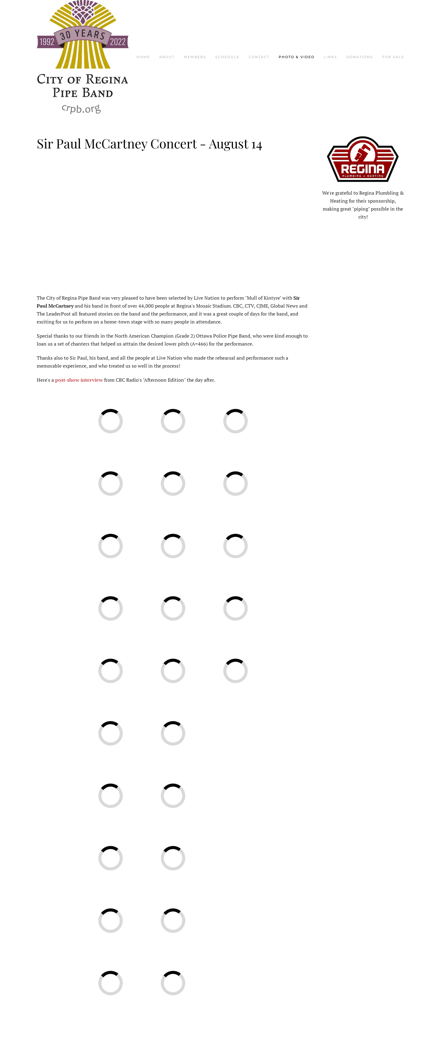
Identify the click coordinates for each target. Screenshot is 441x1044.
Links (330, 57)
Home (143, 57)
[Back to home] (83, 57)
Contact (259, 57)
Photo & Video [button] (297, 57)
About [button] (167, 57)
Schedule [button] (227, 57)
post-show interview (79, 379)
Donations (359, 57)
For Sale (393, 57)
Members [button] (195, 57)
